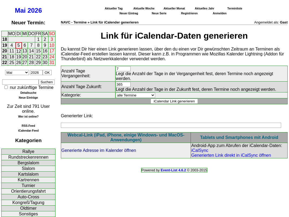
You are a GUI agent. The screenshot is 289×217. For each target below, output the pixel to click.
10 (51, 45)
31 (51, 62)
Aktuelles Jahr (204, 8)
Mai (20, 10)
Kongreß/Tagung (28, 202)
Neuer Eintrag (128, 13)
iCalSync (199, 150)
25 (11, 62)
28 (31, 62)
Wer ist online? (28, 116)
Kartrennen (28, 180)
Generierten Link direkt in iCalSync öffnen (231, 155)
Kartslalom (28, 174)
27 (24, 62)
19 (4, 45)
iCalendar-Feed (28, 130)
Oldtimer (28, 208)
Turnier (28, 185)
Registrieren (189, 13)
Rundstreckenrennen (28, 157)
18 (4, 39)
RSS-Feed (28, 125)
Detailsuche (28, 92)
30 (44, 62)
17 (51, 51)
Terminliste (234, 8)
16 (44, 51)
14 (31, 51)
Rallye (28, 151)
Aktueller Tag (113, 8)
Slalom (28, 168)
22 (38, 57)
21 (4, 57)
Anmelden (220, 13)
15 (38, 51)
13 (24, 51)
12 (18, 51)
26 (18, 62)
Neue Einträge (28, 97)
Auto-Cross (28, 197)
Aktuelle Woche (143, 8)
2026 (35, 10)
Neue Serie (159, 13)
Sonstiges (28, 214)
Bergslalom (28, 163)
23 (44, 57)
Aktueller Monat (174, 8)
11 (11, 51)
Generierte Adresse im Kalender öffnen (98, 150)
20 (4, 51)
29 (38, 62)
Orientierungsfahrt (28, 191)
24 (51, 57)
